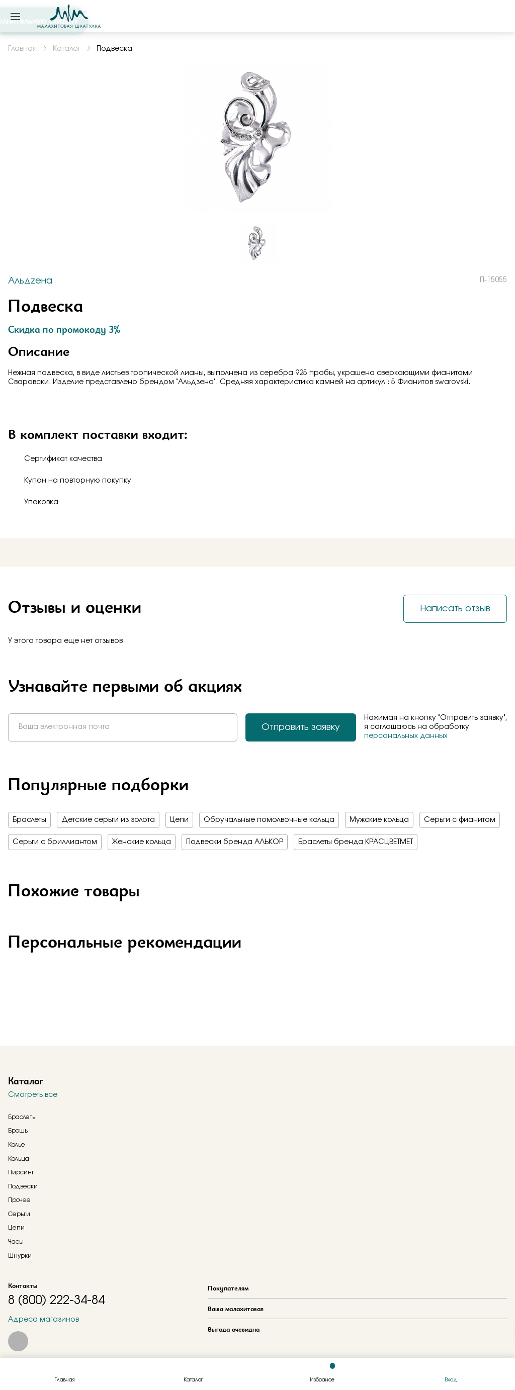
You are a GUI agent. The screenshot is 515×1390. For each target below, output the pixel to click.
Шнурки (20, 1256)
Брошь (18, 1131)
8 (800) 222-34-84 (56, 1300)
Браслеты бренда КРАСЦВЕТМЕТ (355, 842)
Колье (16, 1145)
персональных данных (406, 735)
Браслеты (29, 819)
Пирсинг (21, 1172)
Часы (16, 1242)
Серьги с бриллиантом (55, 842)
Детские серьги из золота (108, 819)
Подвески (23, 1186)
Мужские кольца (379, 819)
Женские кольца (141, 842)
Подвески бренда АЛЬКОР (234, 842)
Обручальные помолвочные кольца (269, 819)
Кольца (18, 1159)
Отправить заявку (301, 727)
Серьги (19, 1214)
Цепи (179, 819)
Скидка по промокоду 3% (64, 329)
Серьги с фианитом (459, 819)
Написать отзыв (455, 608)
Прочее (19, 1200)
